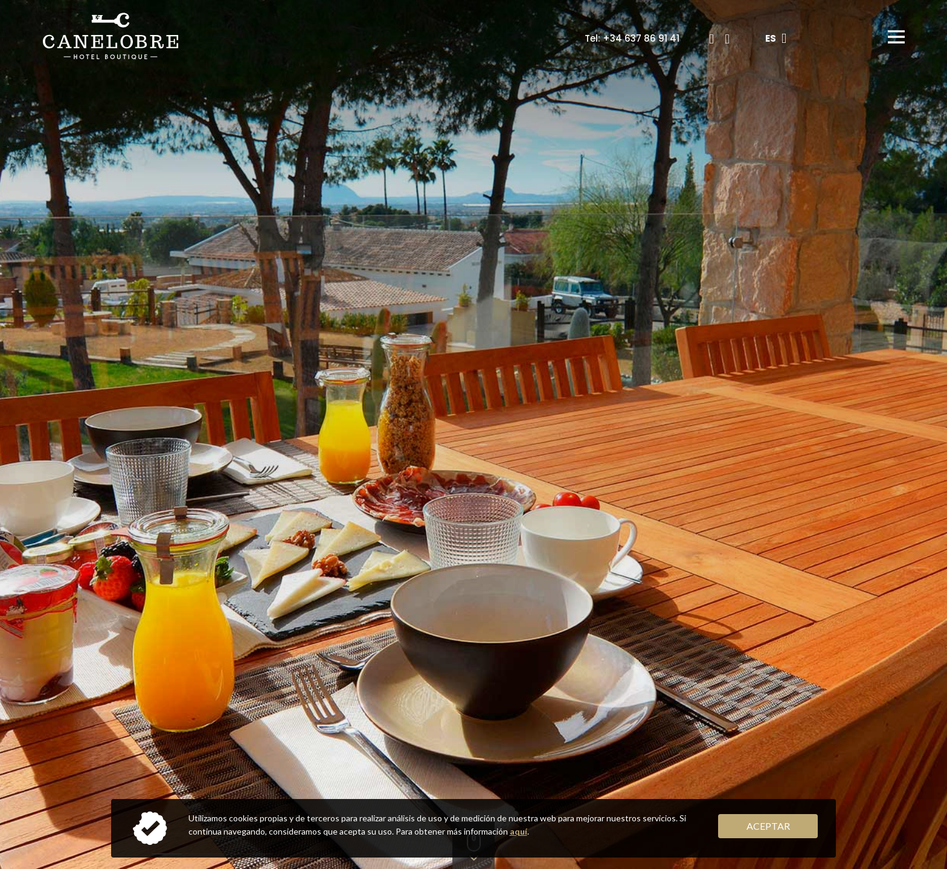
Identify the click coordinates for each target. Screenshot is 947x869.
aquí (518, 831)
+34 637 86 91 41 (641, 38)
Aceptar (768, 826)
